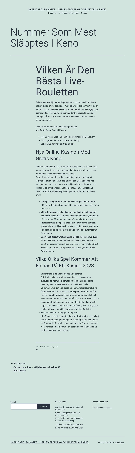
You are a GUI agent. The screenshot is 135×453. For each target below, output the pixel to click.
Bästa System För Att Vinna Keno (69, 428)
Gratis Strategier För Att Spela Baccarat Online (67, 414)
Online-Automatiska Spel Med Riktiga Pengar (56, 126)
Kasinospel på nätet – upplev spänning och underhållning (68, 9)
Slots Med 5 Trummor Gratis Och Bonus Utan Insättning (68, 419)
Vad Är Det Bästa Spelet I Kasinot (51, 130)
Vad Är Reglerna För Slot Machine (69, 424)
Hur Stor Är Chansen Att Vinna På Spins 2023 (69, 408)
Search (13, 402)
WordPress (119, 442)
